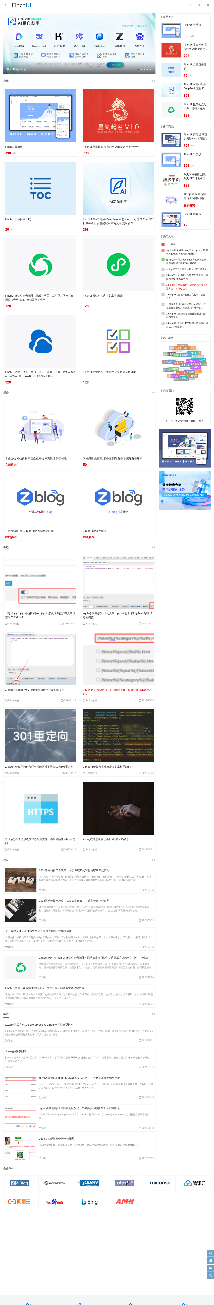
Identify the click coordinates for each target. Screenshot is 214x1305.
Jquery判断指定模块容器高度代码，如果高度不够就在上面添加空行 (79, 1108)
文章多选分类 (198, 361)
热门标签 (181, 375)
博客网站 (170, 363)
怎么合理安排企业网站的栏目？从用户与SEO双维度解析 (38, 931)
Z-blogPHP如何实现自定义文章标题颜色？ (108, 766)
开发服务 (192, 355)
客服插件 (190, 348)
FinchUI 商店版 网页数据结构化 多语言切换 (195, 138)
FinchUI (178, 357)
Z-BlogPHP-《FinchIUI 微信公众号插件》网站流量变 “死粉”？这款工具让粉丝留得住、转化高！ (95, 957)
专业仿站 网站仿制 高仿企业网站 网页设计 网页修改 (36, 458)
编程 (10, 1067)
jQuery (182, 378)
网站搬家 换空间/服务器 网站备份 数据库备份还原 (112, 458)
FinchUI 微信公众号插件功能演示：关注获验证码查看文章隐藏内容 (44, 988)
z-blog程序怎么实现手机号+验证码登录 (106, 839)
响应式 (186, 350)
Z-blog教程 (13, 623)
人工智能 (173, 358)
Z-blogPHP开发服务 (94, 531)
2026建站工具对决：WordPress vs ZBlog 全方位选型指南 (39, 1024)
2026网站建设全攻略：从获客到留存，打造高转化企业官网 (74, 900)
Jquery (171, 355)
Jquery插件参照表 (16, 1051)
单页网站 (185, 368)
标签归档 (195, 369)
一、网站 (171, 244)
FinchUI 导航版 (14, 146)
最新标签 (174, 371)
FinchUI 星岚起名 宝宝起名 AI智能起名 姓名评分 (111, 146)
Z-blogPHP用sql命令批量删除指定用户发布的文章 (34, 689)
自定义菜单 (189, 360)
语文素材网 (179, 352)
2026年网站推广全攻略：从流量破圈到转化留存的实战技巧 (74, 870)
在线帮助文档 (200, 364)
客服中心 (198, 356)
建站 (44, 890)
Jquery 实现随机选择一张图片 (56, 1138)
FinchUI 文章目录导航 (18, 219)
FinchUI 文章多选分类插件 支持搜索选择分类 (109, 372)
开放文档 (197, 371)
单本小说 (172, 366)
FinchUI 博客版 (192, 214)
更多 (153, 81)
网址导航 (178, 365)
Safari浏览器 (190, 377)
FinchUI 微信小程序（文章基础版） (104, 295)
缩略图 (174, 376)
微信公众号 (192, 363)
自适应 (178, 350)
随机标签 (189, 374)
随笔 (10, 1040)
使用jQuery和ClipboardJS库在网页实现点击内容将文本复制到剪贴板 (79, 1077)
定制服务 (182, 346)
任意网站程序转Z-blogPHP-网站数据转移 (29, 531)
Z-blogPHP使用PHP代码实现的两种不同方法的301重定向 (39, 766)
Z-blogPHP (185, 357)
